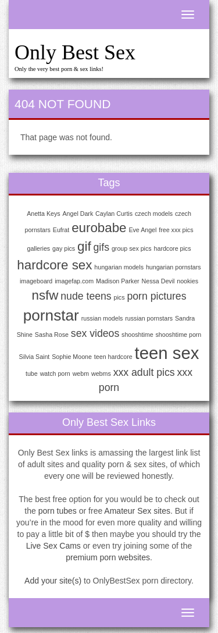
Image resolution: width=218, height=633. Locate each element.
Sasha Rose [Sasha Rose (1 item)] (52, 334)
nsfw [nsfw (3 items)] (44, 295)
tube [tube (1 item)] (32, 373)
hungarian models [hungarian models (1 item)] (119, 267)
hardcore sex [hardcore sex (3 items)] (54, 265)
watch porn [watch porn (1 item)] (55, 373)
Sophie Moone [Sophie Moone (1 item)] (72, 356)
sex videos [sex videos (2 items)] (95, 333)
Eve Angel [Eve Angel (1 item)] (142, 229)
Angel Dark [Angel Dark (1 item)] (78, 213)
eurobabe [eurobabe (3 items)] (99, 228)
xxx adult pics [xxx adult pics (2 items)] (144, 372)
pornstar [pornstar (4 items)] (51, 315)
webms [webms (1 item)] (101, 373)
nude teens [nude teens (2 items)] (85, 296)
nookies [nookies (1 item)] (187, 281)
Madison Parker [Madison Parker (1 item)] (118, 281)
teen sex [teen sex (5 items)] (167, 352)
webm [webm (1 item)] (81, 373)
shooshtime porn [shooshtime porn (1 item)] (179, 334)
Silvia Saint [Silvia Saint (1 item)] (34, 356)
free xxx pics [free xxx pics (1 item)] (176, 229)
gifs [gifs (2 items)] (101, 247)
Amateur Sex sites (137, 510)
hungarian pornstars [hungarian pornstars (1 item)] (173, 267)
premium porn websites (108, 557)
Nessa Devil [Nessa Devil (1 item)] (158, 281)
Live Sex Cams (53, 545)
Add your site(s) (52, 580)
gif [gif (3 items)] (84, 246)
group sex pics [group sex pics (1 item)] (132, 248)
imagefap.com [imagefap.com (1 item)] (74, 281)
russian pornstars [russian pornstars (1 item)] (149, 318)
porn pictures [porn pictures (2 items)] (156, 296)
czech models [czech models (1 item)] (154, 213)
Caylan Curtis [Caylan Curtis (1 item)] (114, 213)
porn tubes (57, 510)
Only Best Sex (75, 52)
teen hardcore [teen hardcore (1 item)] (113, 356)
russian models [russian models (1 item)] (102, 318)
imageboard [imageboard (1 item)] (36, 281)
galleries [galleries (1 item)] (39, 248)
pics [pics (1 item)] (119, 297)
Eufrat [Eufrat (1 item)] (61, 229)
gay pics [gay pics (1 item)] (63, 248)
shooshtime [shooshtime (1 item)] (137, 334)
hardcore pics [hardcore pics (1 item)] (172, 248)
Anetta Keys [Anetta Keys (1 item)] (43, 213)
